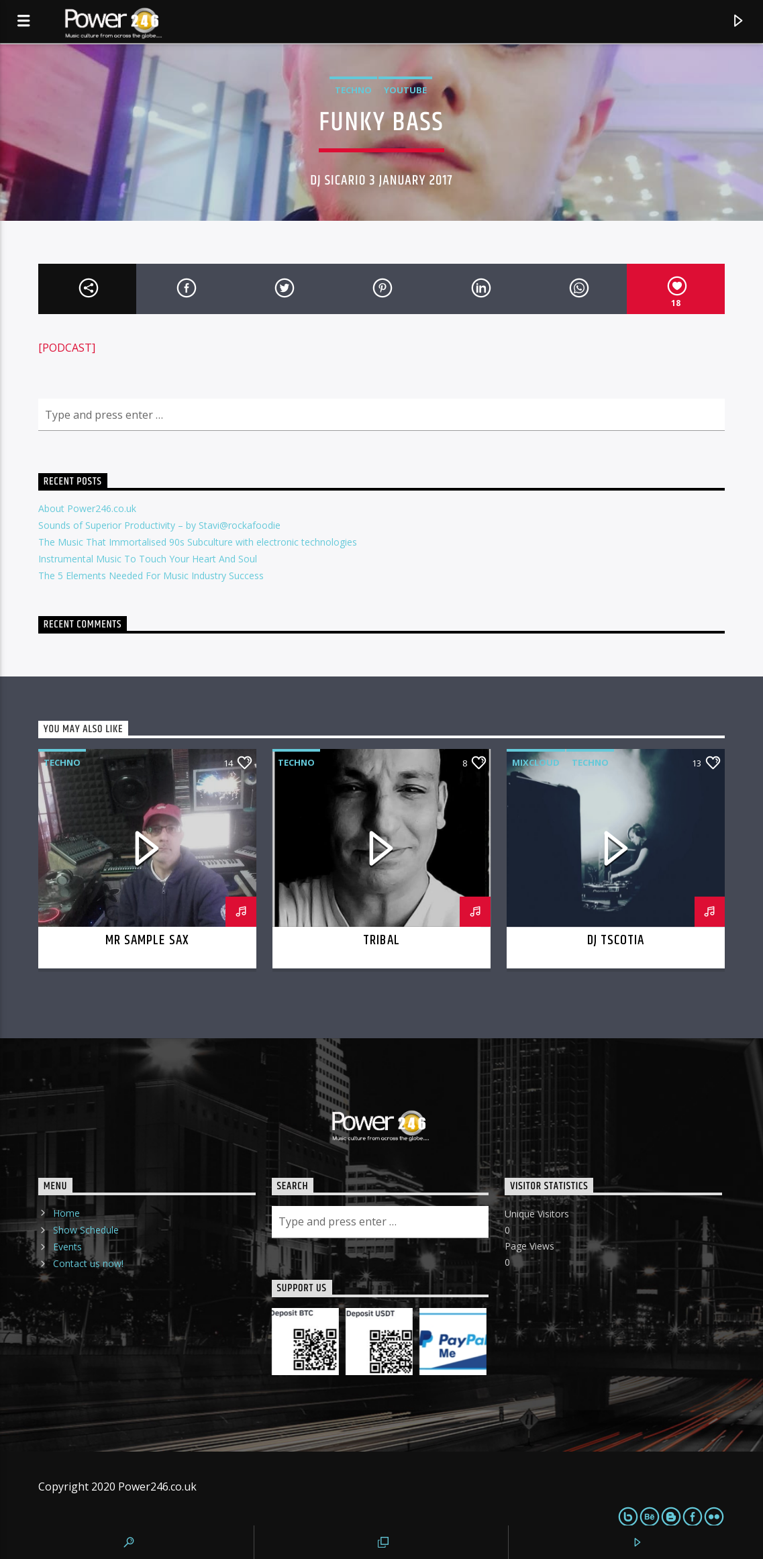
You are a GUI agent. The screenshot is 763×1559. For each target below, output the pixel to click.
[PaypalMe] (453, 1341)
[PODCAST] (66, 347)
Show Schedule (86, 1229)
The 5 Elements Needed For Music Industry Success (151, 575)
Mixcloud (536, 762)
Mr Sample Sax (147, 940)
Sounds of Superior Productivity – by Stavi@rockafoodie (159, 525)
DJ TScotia (615, 940)
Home (66, 1213)
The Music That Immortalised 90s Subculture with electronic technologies (197, 542)
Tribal (381, 940)
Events (67, 1246)
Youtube (405, 90)
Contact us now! (88, 1263)
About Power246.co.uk (87, 508)
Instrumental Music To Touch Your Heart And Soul (147, 558)
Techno (353, 90)
